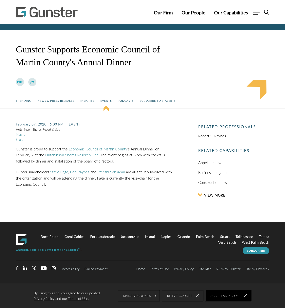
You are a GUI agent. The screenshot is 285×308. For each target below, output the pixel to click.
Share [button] (19, 139)
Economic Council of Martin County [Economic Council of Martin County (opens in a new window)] (98, 149)
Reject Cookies (179, 296)
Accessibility (71, 269)
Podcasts (126, 100)
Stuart (225, 236)
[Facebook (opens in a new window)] (17, 269)
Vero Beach (227, 242)
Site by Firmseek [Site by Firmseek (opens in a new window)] (257, 269)
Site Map (205, 269)
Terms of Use (159, 269)
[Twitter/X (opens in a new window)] (34, 269)
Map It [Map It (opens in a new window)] (20, 134)
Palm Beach (205, 236)
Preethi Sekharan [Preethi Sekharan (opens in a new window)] (111, 172)
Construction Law (212, 182)
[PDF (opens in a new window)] (20, 82)
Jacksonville (130, 236)
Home (140, 269)
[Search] (266, 12)
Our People (193, 12)
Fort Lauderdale (102, 236)
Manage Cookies (137, 296)
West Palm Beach (255, 242)
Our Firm (163, 12)
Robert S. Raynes (212, 136)
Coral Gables (74, 236)
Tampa (264, 236)
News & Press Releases (55, 100)
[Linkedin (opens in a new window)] (25, 269)
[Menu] (256, 12)
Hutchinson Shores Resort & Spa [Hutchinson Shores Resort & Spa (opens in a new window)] (71, 155)
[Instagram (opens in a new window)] (54, 269)
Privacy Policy (184, 269)
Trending (23, 100)
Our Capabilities (231, 12)
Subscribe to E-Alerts (158, 100)
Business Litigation (213, 172)
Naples (166, 236)
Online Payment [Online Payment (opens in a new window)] (96, 269)
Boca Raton (50, 236)
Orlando (183, 236)
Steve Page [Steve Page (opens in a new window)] (59, 172)
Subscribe (256, 250)
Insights (87, 100)
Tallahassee (244, 236)
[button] (32, 82)
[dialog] (142, 295)
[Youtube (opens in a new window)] (44, 269)
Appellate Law (209, 162)
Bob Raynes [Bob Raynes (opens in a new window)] (79, 172)
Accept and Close (225, 296)
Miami (150, 236)
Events (106, 100)
